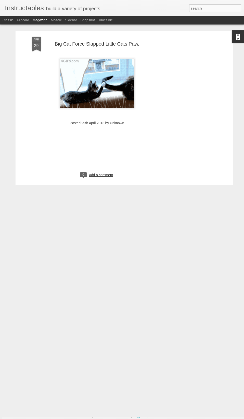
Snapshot (87, 20)
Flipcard (23, 20)
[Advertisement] (189, 95)
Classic (7, 20)
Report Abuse (151, 416)
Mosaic (56, 20)
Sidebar (71, 20)
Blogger (137, 416)
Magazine (40, 20)
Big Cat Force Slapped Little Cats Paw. (97, 25)
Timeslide (105, 20)
